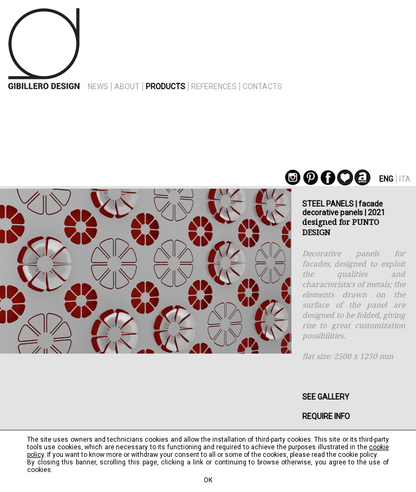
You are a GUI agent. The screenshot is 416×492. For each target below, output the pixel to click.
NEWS (98, 86)
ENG (386, 179)
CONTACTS (262, 86)
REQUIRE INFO (326, 416)
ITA (405, 179)
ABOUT (127, 86)
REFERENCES (214, 86)
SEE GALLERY (325, 397)
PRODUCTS (165, 86)
